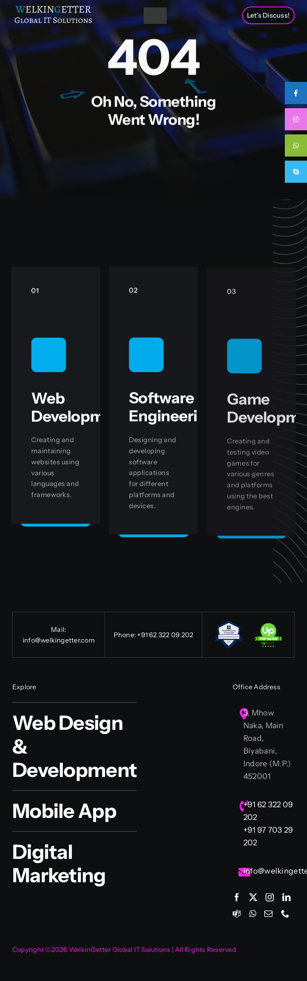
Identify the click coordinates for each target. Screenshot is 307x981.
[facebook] (237, 897)
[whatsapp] (252, 914)
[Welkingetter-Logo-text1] (53, 8)
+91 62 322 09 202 (165, 635)
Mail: (58, 629)
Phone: (125, 635)
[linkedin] (286, 897)
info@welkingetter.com (59, 640)
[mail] (268, 914)
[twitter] (253, 897)
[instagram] (270, 897)
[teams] (237, 914)
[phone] (285, 914)
